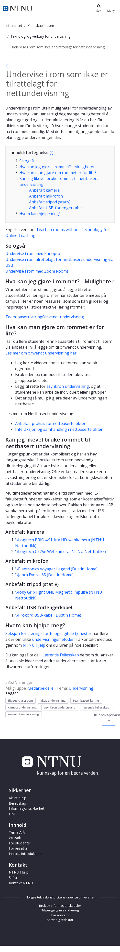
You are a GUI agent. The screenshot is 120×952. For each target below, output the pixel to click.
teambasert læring (86, 700)
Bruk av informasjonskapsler (60, 905)
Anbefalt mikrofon (46, 196)
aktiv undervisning (53, 700)
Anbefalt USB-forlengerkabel (56, 207)
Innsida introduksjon (25, 853)
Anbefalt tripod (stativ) (49, 202)
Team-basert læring (23, 317)
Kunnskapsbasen (40, 25)
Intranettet (13, 25)
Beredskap (17, 803)
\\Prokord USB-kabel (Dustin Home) (48, 615)
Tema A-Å (17, 832)
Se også (26, 161)
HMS (13, 813)
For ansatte (18, 848)
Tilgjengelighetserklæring (60, 910)
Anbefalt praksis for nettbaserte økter (50, 423)
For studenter (20, 843)
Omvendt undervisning (63, 317)
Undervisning (81, 688)
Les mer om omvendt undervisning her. (41, 353)
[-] (52, 152)
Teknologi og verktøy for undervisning (40, 36)
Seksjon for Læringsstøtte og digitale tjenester (48, 633)
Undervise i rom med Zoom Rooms (37, 271)
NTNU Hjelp (34, 645)
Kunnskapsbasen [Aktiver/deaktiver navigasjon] (108, 717)
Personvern (60, 915)
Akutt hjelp (17, 798)
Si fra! (13, 877)
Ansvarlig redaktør (60, 920)
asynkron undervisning (67, 386)
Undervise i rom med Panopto (32, 253)
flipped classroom (20, 700)
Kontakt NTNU (21, 883)
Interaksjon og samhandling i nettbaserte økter (59, 429)
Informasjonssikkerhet (26, 808)
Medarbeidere (41, 688)
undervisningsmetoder (53, 639)
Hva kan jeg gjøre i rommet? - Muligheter (57, 166)
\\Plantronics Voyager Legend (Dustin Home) (56, 569)
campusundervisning (22, 707)
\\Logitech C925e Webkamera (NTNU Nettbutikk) (60, 551)
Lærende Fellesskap (61, 655)
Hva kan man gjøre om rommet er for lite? (57, 172)
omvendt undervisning (23, 714)
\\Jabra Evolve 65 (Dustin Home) (44, 574)
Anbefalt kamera (44, 190)
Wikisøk (15, 837)
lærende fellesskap (96, 707)
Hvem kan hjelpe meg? (40, 213)
